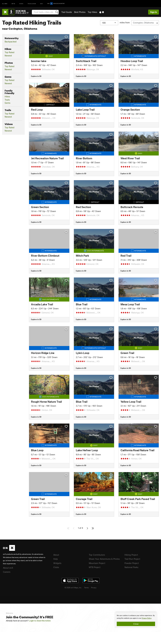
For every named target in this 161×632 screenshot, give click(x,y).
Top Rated (9, 52)
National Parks (131, 567)
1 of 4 (80, 528)
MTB (13, 3)
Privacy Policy (146, 618)
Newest (8, 55)
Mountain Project (97, 563)
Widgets (57, 563)
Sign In (153, 12)
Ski (41, 3)
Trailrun (32, 3)
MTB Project (94, 567)
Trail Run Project (132, 559)
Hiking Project (131, 554)
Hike (21, 3)
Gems (7, 103)
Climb (4, 3)
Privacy (93, 588)
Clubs (56, 567)
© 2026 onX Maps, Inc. (73, 588)
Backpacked (10, 41)
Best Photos (79, 12)
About (56, 554)
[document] (136, 620)
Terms (86, 588)
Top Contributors (97, 554)
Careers (6, 572)
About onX (8, 567)
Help (55, 559)
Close (136, 624)
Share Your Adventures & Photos (104, 559)
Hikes (7, 96)
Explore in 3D (36, 76)
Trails (7, 99)
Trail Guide (66, 12)
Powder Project (131, 563)
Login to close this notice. (40, 621)
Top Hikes (92, 12)
